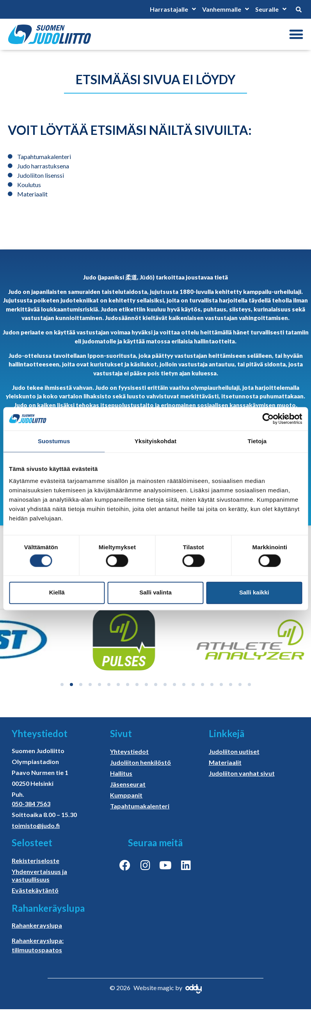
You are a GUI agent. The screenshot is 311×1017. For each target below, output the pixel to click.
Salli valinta (155, 592)
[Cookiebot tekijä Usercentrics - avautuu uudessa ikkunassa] (268, 418)
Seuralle (270, 9)
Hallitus (121, 773)
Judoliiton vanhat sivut (242, 773)
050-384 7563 (31, 803)
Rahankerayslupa (37, 925)
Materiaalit (225, 762)
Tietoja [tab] (257, 441)
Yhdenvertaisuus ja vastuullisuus (39, 875)
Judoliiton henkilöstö (140, 762)
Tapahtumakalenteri (139, 806)
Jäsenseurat (128, 784)
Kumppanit (126, 795)
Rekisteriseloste (35, 860)
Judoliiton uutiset (234, 751)
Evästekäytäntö (35, 890)
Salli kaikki (254, 592)
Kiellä (57, 592)
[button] (296, 34)
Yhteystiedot (129, 751)
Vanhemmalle (225, 9)
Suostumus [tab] (54, 441)
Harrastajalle (173, 9)
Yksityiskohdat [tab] (155, 441)
